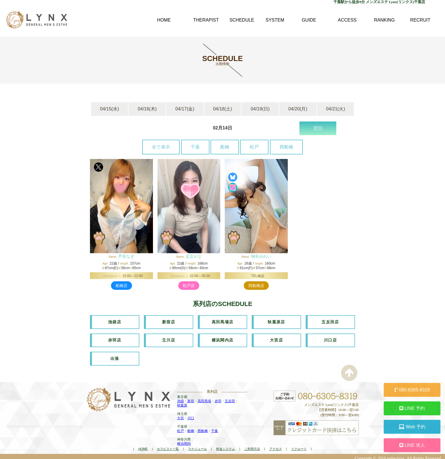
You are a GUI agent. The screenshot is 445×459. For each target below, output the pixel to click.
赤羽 (218, 398)
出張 (114, 356)
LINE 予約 (412, 408)
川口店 (330, 338)
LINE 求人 (412, 445)
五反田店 (330, 321)
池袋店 (114, 321)
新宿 (190, 398)
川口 (190, 415)
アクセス (275, 445)
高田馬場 (204, 398)
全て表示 (161, 146)
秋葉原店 (276, 321)
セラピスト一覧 (168, 445)
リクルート (299, 445)
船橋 (224, 146)
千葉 (195, 146)
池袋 (180, 398)
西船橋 (286, 146)
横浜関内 (184, 441)
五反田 (230, 398)
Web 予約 (412, 426)
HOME (143, 445)
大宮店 (276, 338)
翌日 (317, 128)
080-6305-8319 (412, 389)
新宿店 (168, 321)
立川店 (168, 338)
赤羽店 (114, 338)
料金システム (225, 445)
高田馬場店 (223, 321)
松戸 (254, 146)
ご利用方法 (252, 445)
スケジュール (197, 445)
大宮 (180, 415)
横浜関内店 (223, 338)
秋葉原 (182, 402)
